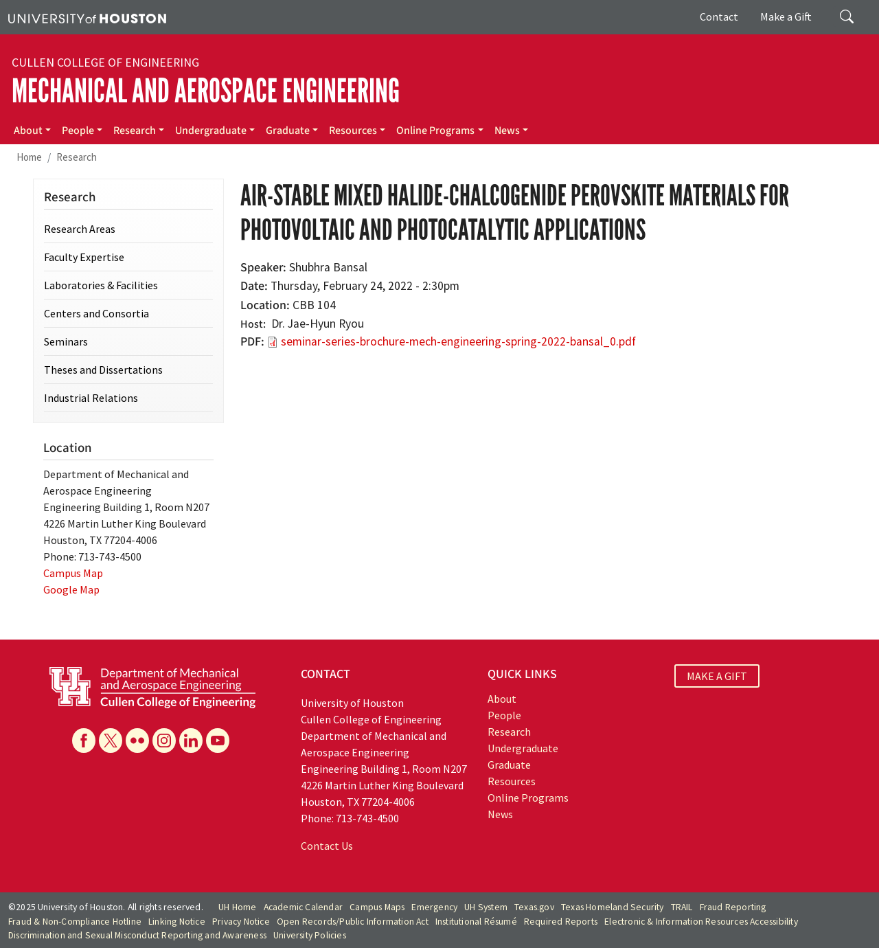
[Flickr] (137, 740)
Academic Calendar (303, 907)
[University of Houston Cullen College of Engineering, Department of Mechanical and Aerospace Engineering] (152, 686)
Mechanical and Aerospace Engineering (206, 91)
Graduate (288, 130)
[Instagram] (164, 740)
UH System (485, 907)
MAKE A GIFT (717, 676)
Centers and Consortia (96, 313)
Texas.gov (534, 907)
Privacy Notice (241, 921)
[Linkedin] (191, 740)
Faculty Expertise (84, 257)
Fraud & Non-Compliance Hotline (74, 921)
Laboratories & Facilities (101, 285)
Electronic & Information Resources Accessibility (701, 921)
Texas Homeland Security (612, 907)
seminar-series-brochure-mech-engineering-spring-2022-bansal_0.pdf (458, 341)
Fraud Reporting (733, 907)
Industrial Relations (91, 398)
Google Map (71, 589)
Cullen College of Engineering (105, 62)
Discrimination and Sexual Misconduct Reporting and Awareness (137, 935)
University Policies (309, 935)
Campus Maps (377, 907)
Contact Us (327, 846)
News (507, 130)
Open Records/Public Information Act (353, 921)
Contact (719, 16)
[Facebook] (83, 740)
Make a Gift (786, 16)
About (28, 130)
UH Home (237, 907)
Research (134, 130)
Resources (353, 130)
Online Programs (435, 130)
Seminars (66, 341)
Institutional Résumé (476, 921)
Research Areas (79, 229)
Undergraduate (211, 130)
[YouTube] (217, 740)
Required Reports (560, 921)
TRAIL (682, 907)
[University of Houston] (87, 17)
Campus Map (73, 573)
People (78, 130)
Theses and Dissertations (103, 369)
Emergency (434, 907)
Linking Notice (176, 921)
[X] (110, 740)
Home (29, 156)
